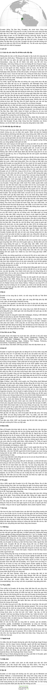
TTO (27, 689)
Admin (26, 686)
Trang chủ (21, 686)
